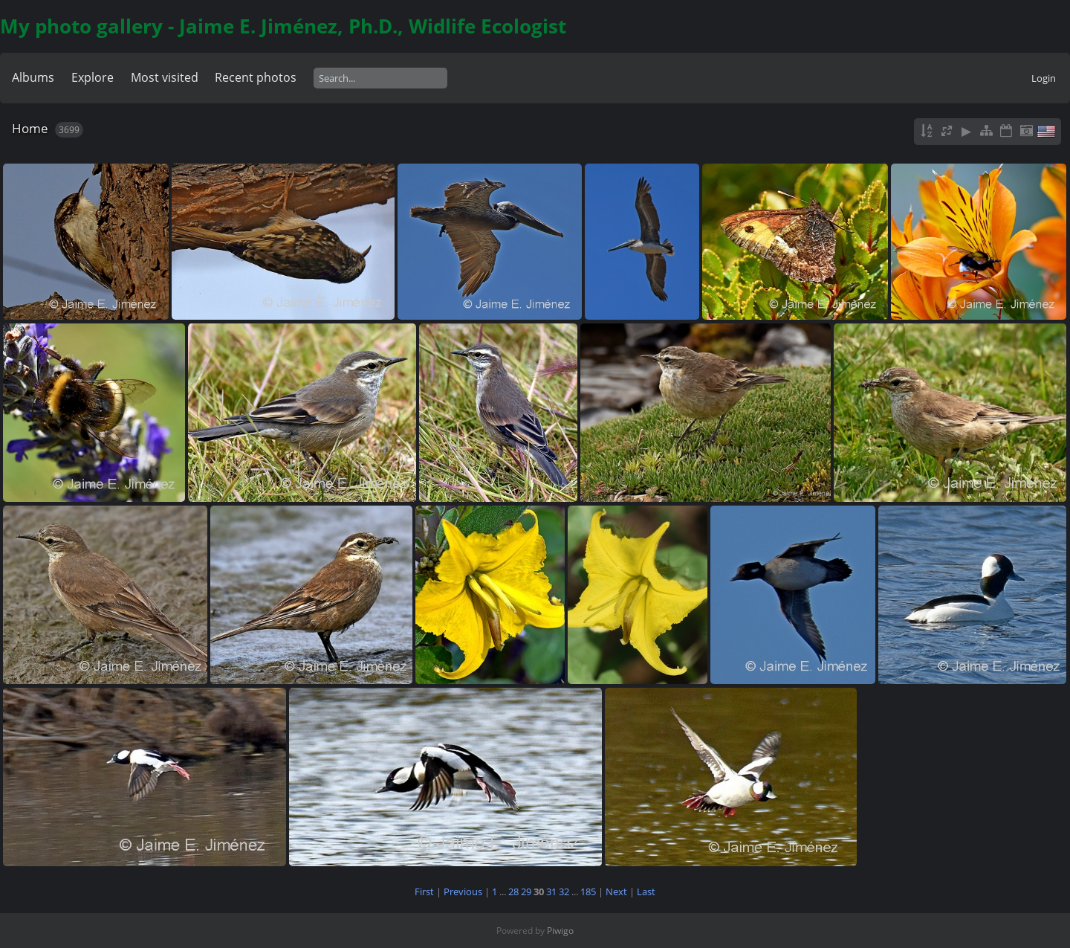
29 (526, 891)
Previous (463, 891)
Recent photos (255, 77)
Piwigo (560, 930)
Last (646, 891)
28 (513, 891)
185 (588, 891)
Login (1043, 78)
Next (616, 891)
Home (30, 128)
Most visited (164, 77)
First (424, 891)
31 (551, 891)
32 (564, 891)
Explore (92, 77)
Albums (33, 77)
